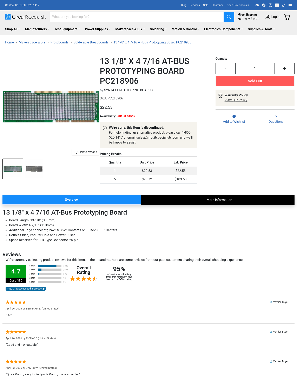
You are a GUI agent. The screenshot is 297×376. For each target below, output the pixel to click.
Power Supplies (96, 29)
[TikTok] (283, 5)
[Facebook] (263, 5)
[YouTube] (290, 5)
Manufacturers (36, 29)
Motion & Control (184, 29)
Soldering (157, 29)
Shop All (11, 29)
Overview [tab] (71, 200)
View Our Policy (236, 100)
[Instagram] (270, 5)
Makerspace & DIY (128, 29)
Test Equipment (65, 29)
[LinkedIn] (277, 5)
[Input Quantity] (255, 68)
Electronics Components (222, 29)
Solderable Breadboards (91, 42)
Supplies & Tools (260, 29)
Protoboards (60, 42)
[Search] (137, 17)
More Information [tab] (219, 200)
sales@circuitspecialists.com (157, 137)
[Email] (257, 5)
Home (9, 42)
